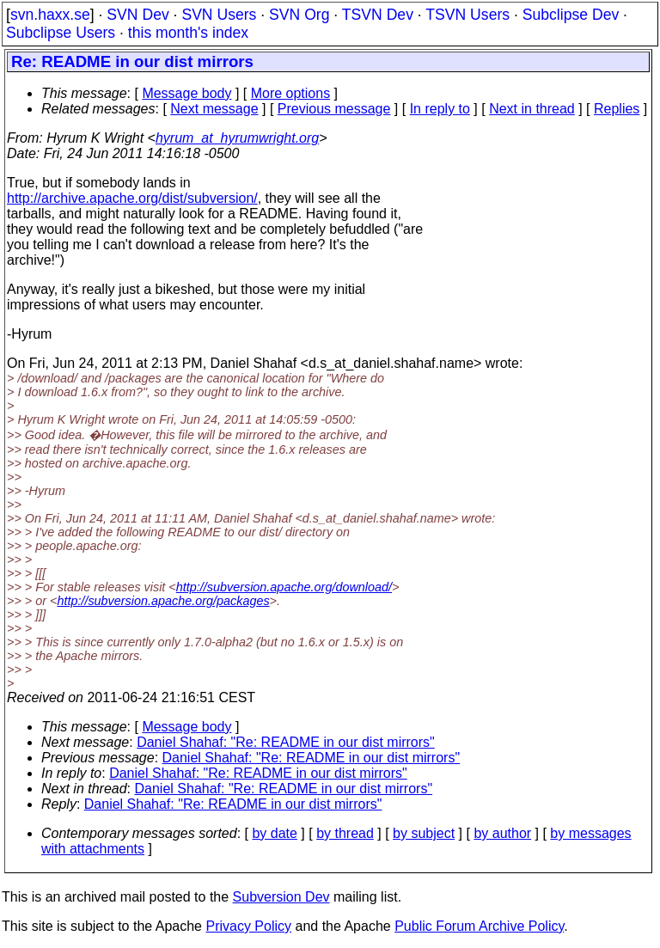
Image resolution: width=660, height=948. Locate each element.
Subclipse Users (60, 32)
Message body (186, 93)
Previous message (334, 108)
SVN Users (218, 14)
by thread (345, 833)
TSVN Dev (377, 14)
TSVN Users (467, 14)
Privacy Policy (248, 926)
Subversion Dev (281, 897)
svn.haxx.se (50, 14)
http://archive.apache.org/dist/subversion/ (132, 198)
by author (502, 833)
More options (291, 93)
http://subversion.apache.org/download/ (284, 587)
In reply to (440, 108)
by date (274, 833)
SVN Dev (137, 14)
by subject (424, 833)
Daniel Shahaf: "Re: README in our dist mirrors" (286, 742)
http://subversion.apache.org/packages (163, 601)
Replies (616, 108)
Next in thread (532, 108)
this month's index (188, 32)
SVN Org (299, 14)
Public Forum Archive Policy (479, 926)
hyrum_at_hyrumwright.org (237, 138)
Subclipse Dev (570, 14)
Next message (214, 108)
